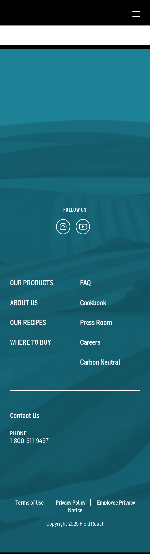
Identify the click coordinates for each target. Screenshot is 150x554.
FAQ (85, 283)
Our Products (31, 283)
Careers (90, 342)
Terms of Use (29, 502)
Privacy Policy (70, 502)
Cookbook (93, 303)
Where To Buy (30, 342)
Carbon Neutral (100, 362)
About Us (24, 303)
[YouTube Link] (83, 228)
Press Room (96, 323)
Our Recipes (28, 323)
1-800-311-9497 (29, 441)
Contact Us (24, 416)
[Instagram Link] (63, 228)
